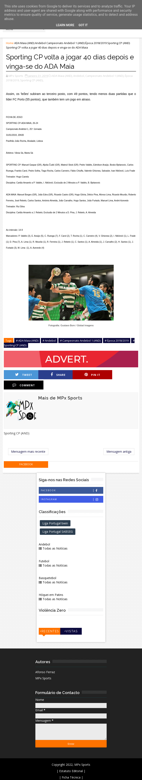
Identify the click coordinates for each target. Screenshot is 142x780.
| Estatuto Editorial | (71, 761)
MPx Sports (43, 668)
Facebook (72, 480)
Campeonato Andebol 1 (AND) (65, 43)
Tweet (23, 375)
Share (56, 375)
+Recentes (49, 621)
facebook (26, 454)
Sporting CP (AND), (31, 80)
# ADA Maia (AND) (27, 340)
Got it (83, 25)
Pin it (90, 375)
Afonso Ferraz (45, 662)
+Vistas (71, 621)
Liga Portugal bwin (55, 513)
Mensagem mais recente (28, 441)
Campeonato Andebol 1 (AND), (104, 76)
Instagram (72, 489)
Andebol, (79, 76)
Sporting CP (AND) (118, 43)
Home (10, 43)
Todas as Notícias (53, 538)
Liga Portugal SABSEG (58, 521)
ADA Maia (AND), (62, 76)
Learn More (65, 25)
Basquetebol (48, 568)
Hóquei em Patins (51, 584)
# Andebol (49, 340)
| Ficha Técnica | (71, 767)
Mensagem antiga (118, 441)
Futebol (44, 551)
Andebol (40, 43)
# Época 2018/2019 (117, 340)
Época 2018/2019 (96, 43)
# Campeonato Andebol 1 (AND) (80, 340)
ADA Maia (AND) (24, 43)
